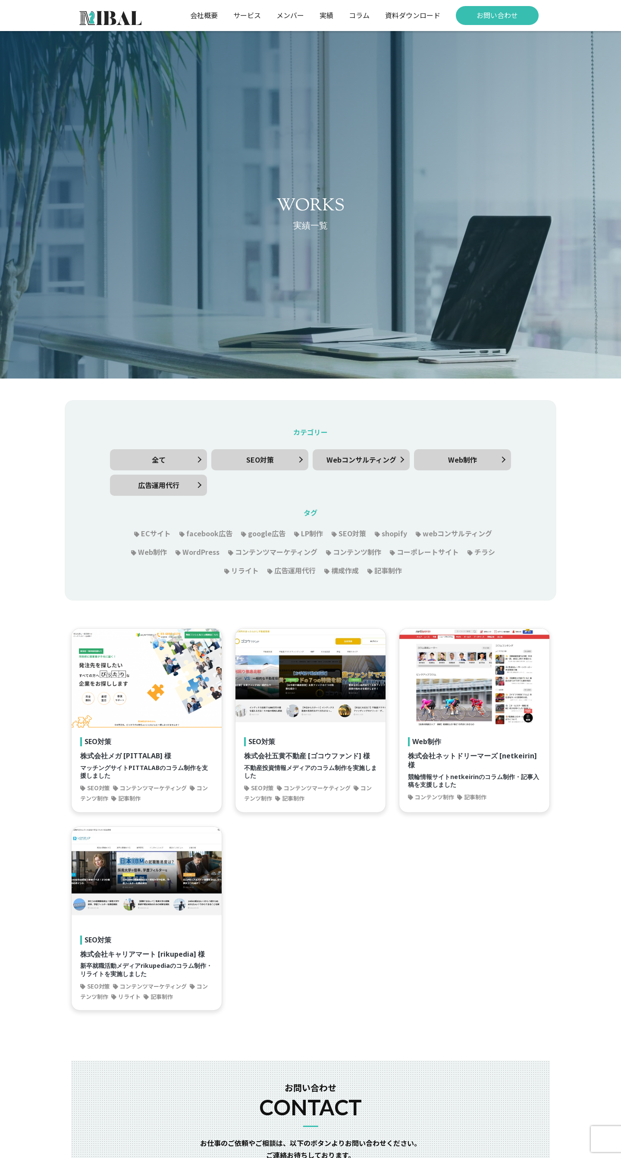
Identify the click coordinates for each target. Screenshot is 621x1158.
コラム (359, 15)
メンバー (290, 15)
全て (159, 459)
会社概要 (204, 15)
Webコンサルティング (361, 459)
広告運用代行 (158, 485)
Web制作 (462, 459)
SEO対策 (260, 459)
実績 (326, 15)
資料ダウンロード (412, 15)
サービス (247, 15)
